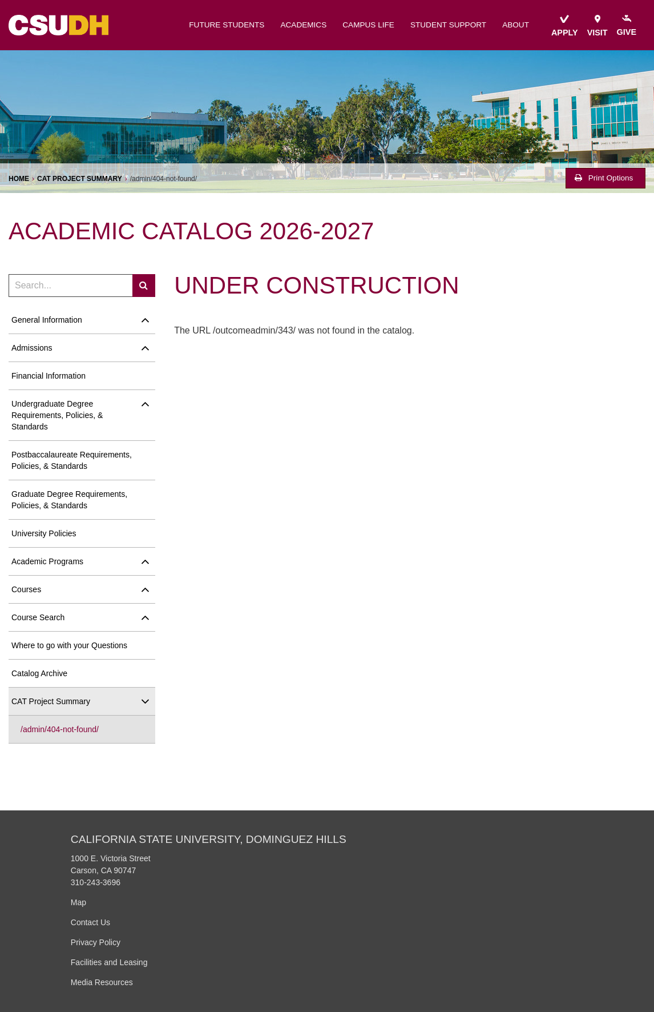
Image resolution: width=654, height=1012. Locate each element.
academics (303, 25)
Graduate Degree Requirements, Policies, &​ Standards (69, 499)
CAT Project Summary (79, 179)
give (626, 26)
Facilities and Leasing (109, 962)
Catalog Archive (39, 673)
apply (564, 26)
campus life (368, 25)
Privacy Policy (95, 942)
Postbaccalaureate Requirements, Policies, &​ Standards (71, 460)
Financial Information (48, 375)
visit (597, 26)
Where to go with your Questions (69, 645)
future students (226, 25)
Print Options (604, 178)
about (515, 25)
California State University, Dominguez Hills (208, 839)
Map (78, 902)
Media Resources (102, 982)
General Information (46, 319)
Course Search (37, 617)
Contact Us (90, 922)
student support (448, 25)
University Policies (43, 533)
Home (19, 179)
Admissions (32, 347)
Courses (26, 589)
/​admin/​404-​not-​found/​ (60, 729)
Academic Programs (47, 561)
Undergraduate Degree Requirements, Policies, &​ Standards (57, 415)
